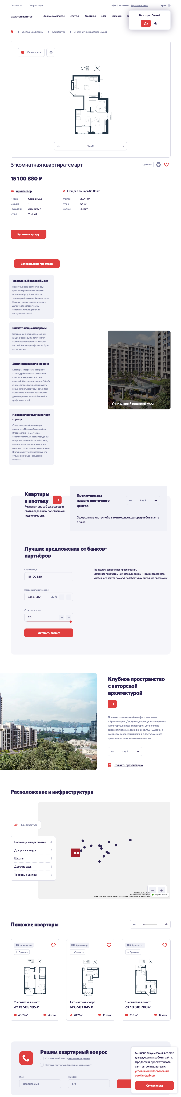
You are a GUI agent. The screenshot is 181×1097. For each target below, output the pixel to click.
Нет (156, 23)
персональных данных (79, 971)
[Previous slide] (58, 146)
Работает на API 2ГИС (142, 806)
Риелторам (44, 1061)
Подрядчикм (45, 1068)
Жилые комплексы (54, 15)
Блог (103, 15)
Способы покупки (21, 1050)
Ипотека (74, 15)
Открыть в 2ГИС (161, 808)
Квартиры (90, 15)
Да (146, 23)
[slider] (71, 535)
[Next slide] (122, 146)
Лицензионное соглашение (140, 808)
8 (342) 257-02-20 (120, 5)
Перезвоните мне (139, 5)
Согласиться (154, 1085)
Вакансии (116, 15)
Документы (16, 5)
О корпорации (36, 5)
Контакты (43, 1038)
